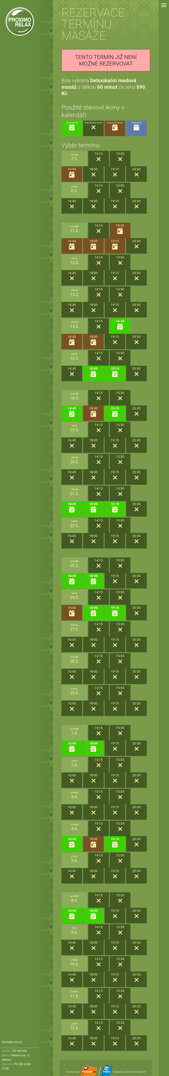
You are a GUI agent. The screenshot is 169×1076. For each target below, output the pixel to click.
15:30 (120, 324)
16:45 (72, 412)
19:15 (115, 372)
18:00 (93, 372)
